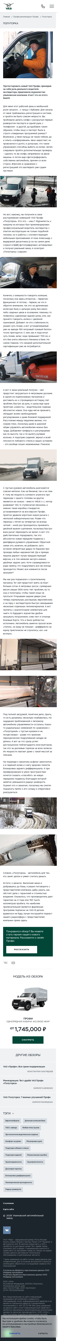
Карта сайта (8, 1209)
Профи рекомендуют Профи (25, 16)
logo (8, 6)
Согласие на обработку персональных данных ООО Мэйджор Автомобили (26, 1271)
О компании (8, 1203)
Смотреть (28, 1040)
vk (7, 1230)
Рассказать (21, 949)
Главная (6, 16)
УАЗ (5, 1239)
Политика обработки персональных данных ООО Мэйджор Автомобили (25, 1275)
